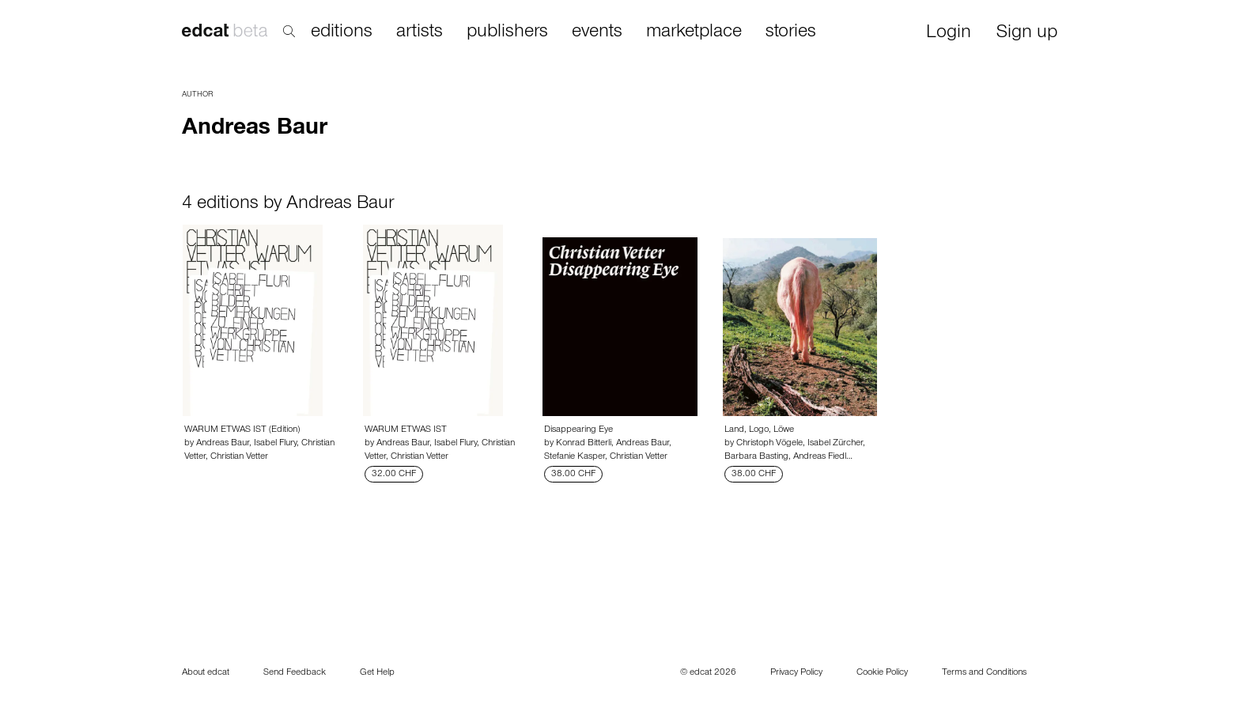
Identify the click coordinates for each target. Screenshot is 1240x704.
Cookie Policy (882, 673)
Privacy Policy (796, 673)
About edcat (205, 673)
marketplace (694, 32)
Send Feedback (294, 673)
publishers (507, 32)
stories (791, 32)
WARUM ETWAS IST (406, 430)
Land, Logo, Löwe (759, 430)
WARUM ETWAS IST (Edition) (242, 430)
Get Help (377, 673)
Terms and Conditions (984, 673)
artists (419, 32)
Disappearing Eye (578, 430)
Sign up (1026, 34)
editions (341, 32)
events (597, 32)
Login (948, 34)
